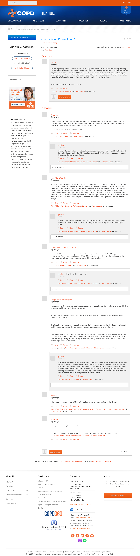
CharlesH (61, 92)
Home (10, 29)
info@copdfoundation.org (81, 528)
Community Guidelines (72, 552)
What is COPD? (43, 481)
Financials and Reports (14, 495)
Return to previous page (49, 43)
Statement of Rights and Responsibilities (97, 552)
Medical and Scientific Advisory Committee (52, 501)
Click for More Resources (20, 37)
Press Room (10, 486)
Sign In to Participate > (22, 68)
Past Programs (11, 503)
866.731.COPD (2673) (83, 518)
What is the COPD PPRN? (46, 484)
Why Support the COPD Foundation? (50, 491)
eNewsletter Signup (117, 495)
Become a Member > (22, 58)
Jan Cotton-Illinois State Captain (113, 409)
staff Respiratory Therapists (101, 461)
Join (124, 2)
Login (129, 2)
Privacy (59, 552)
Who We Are (10, 482)
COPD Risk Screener (44, 494)
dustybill (68, 92)
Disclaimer (50, 552)
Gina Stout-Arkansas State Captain (89, 409)
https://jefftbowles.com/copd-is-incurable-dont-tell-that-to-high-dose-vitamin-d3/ (79, 435)
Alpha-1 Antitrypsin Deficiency (48, 505)
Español (40, 508)
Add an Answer (64, 97)
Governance (10, 499)
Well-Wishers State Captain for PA (63, 206)
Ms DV (67, 136)
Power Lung (48, 50)
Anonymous (126, 47)
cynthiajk (54, 62)
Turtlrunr (54, 92)
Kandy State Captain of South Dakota (84, 162)
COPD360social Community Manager (71, 461)
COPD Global (10, 490)
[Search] (22, 3)
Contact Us (41, 498)
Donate (126, 10)
